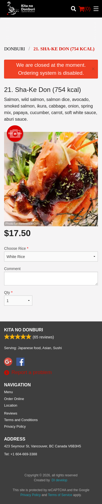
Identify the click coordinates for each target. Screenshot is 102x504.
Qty (18, 298)
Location (10, 405)
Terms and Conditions (21, 420)
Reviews (10, 413)
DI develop (59, 480)
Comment (51, 276)
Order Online (14, 399)
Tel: (20, 454)
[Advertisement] (51, 34)
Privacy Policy (15, 426)
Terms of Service (60, 495)
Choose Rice (51, 254)
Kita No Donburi (23, 330)
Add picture (15, 133)
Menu (8, 392)
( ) (85, 9)
